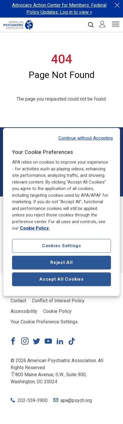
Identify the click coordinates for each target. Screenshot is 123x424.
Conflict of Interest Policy (58, 300)
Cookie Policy (57, 311)
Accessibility (24, 311)
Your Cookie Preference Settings (44, 322)
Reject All (61, 262)
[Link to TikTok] (71, 342)
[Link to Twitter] (36, 342)
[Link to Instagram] (25, 342)
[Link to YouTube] (48, 342)
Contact (18, 300)
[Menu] (115, 25)
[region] (61, 212)
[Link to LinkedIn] (60, 342)
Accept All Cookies (61, 279)
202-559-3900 (33, 400)
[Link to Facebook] (13, 342)
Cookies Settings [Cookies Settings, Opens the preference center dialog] (61, 245)
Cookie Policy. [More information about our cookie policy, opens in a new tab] (35, 228)
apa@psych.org (76, 400)
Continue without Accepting (85, 138)
